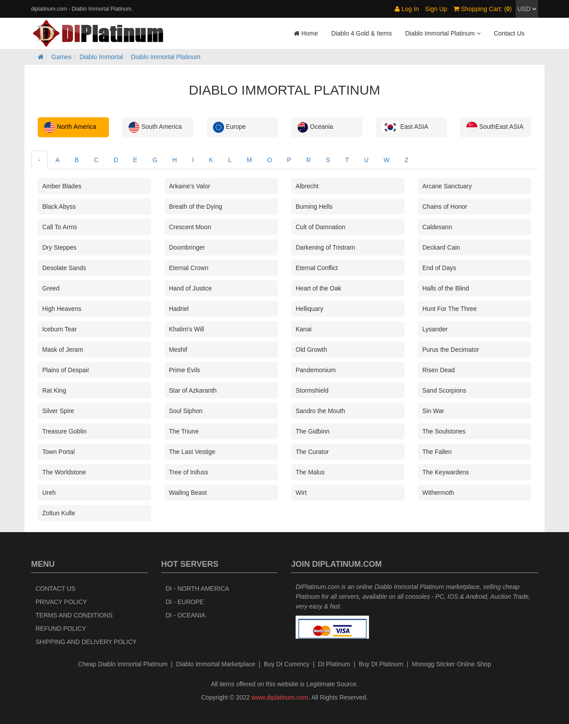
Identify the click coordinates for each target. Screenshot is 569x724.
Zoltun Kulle (58, 513)
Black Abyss (59, 206)
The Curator (312, 451)
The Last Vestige (192, 451)
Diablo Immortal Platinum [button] (442, 33)
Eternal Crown (188, 267)
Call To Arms (59, 227)
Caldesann (437, 227)
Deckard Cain (441, 247)
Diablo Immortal (101, 56)
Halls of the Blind (445, 288)
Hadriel (178, 308)
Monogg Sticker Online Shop (451, 664)
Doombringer (187, 247)
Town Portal (58, 451)
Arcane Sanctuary (447, 186)
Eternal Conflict (317, 267)
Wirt (301, 492)
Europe (229, 127)
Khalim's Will (186, 329)
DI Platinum (334, 664)
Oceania (315, 127)
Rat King (54, 390)
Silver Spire (58, 410)
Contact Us (509, 33)
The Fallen (437, 451)
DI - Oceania (185, 615)
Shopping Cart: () (482, 8)
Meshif (178, 349)
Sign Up (436, 8)
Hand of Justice (190, 288)
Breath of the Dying (195, 206)
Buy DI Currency (286, 664)
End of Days (439, 267)
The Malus (310, 472)
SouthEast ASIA (495, 127)
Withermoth (438, 492)
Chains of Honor (444, 206)
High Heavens (61, 308)
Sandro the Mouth (320, 410)
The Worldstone (64, 472)
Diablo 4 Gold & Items (361, 33)
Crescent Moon (190, 227)
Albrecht (307, 186)
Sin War (433, 410)
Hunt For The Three (449, 308)
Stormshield (312, 390)
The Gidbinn (312, 431)
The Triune (184, 431)
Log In (407, 8)
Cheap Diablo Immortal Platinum (123, 664)
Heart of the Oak (318, 288)
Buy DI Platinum (381, 664)
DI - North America (197, 588)
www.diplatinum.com (280, 697)
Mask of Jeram (62, 349)
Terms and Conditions (74, 615)
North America (70, 127)
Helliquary (309, 308)
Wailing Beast (188, 492)
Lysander (435, 329)
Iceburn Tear (59, 329)
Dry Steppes (59, 247)
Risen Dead (438, 370)
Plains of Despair (65, 370)
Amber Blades (61, 186)
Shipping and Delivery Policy (86, 641)
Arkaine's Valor (189, 186)
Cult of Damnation (320, 227)
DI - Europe (185, 601)
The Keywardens (445, 472)
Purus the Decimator (450, 349)
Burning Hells (314, 206)
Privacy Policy (61, 601)
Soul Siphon (186, 410)
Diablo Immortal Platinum (165, 56)
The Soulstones (443, 431)
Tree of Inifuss (188, 472)
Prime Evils (184, 370)
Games (62, 56)
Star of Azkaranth (192, 390)
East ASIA (405, 127)
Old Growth (311, 349)
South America (155, 127)
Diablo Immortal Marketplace (215, 664)
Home (306, 33)
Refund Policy (61, 628)
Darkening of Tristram (325, 247)
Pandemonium (316, 370)
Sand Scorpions (444, 390)
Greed (51, 288)
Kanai (304, 329)
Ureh (49, 492)
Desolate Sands (64, 267)
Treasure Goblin (64, 431)
